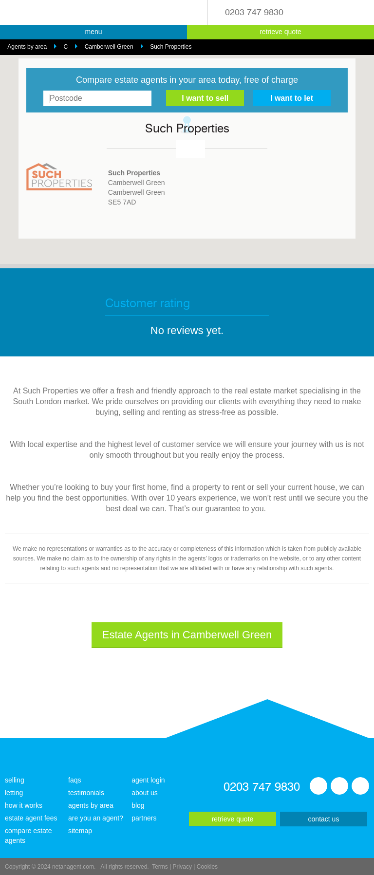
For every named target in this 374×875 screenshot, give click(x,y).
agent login (148, 780)
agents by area (90, 805)
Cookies (207, 866)
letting (14, 793)
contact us (323, 819)
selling (14, 780)
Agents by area (27, 46)
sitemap (80, 831)
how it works (23, 805)
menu (93, 32)
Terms (160, 866)
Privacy (182, 866)
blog (137, 805)
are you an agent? (95, 818)
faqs (74, 780)
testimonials (86, 793)
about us (144, 793)
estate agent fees (31, 818)
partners (143, 818)
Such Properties (170, 46)
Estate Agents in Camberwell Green (187, 635)
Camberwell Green (109, 46)
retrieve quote (280, 32)
